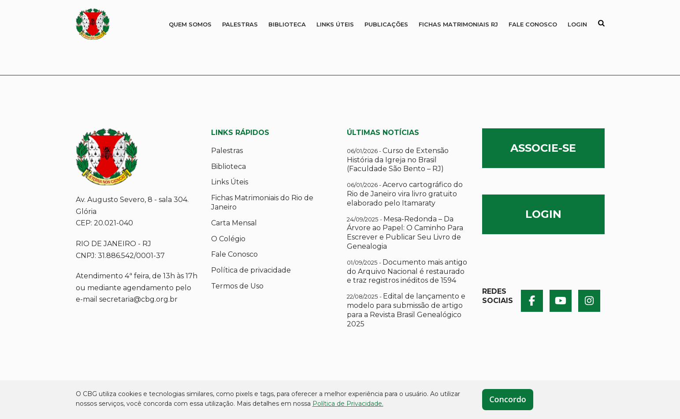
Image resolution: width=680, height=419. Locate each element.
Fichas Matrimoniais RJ (458, 24)
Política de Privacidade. (347, 404)
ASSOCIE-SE (543, 148)
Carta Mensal (234, 223)
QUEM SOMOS (190, 24)
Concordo (507, 399)
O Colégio (228, 239)
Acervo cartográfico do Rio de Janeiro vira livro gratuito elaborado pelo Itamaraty (405, 193)
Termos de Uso (237, 286)
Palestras (240, 24)
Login (577, 24)
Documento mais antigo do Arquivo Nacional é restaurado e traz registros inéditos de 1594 (407, 271)
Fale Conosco (533, 24)
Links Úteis (335, 24)
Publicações (386, 24)
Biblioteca (287, 24)
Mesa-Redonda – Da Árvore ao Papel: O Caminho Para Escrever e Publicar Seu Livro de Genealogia (405, 233)
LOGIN (543, 214)
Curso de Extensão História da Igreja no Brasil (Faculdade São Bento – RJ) (398, 159)
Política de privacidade (251, 270)
